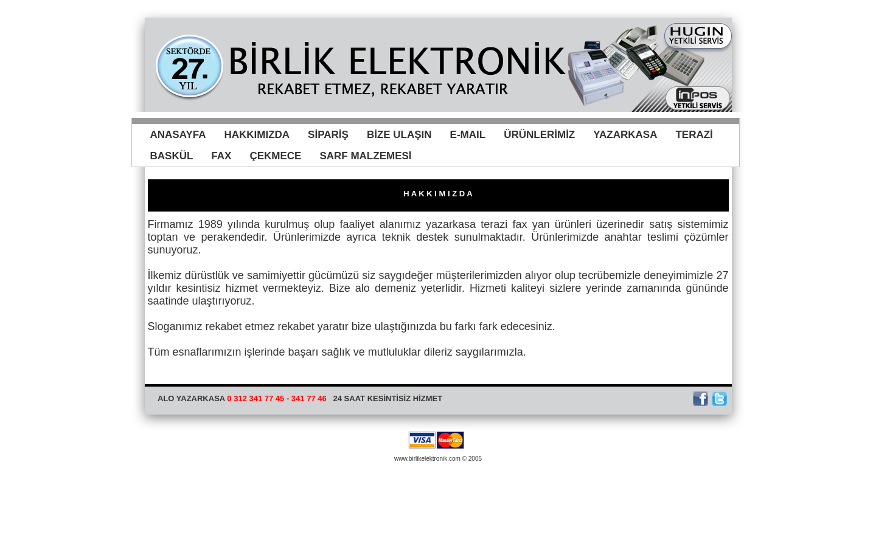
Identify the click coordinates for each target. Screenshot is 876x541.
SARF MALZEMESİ (365, 156)
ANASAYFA (178, 134)
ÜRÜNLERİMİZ (539, 134)
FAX (221, 156)
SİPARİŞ (328, 134)
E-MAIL (468, 134)
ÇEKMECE (275, 156)
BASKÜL (171, 156)
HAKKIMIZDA (257, 134)
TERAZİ (693, 134)
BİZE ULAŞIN (399, 134)
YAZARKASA (625, 134)
